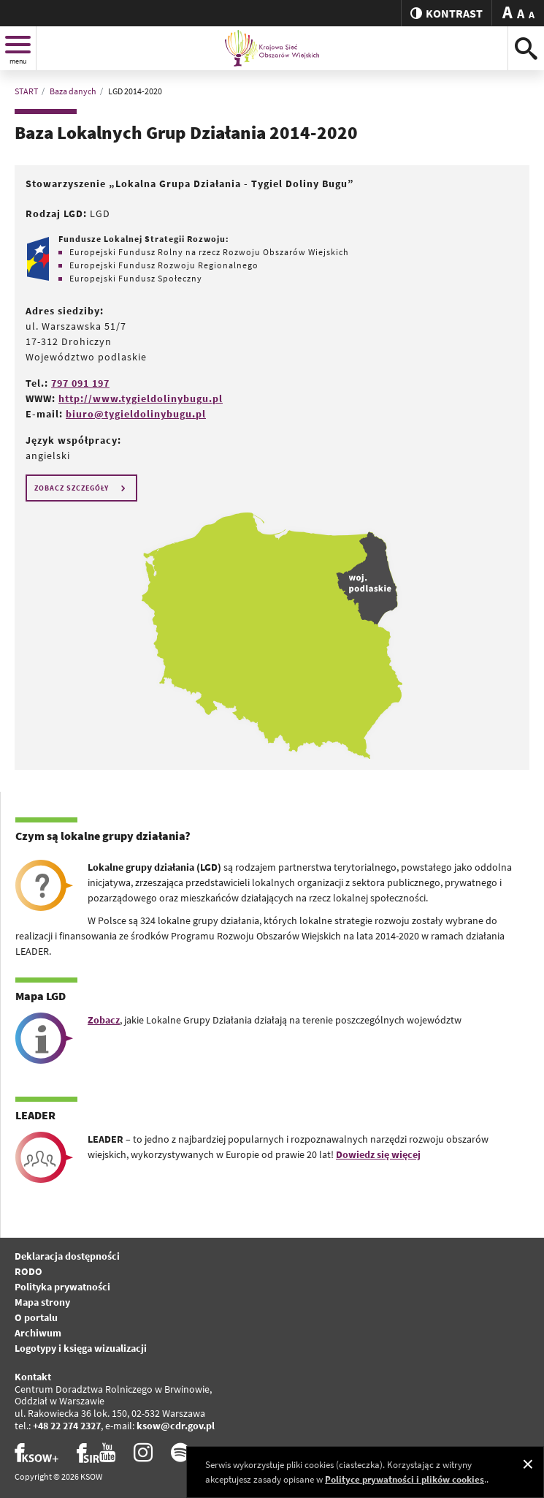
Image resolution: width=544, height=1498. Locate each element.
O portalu (36, 1317)
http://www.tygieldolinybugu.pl (140, 398)
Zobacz (104, 1019)
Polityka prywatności (62, 1286)
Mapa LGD (40, 995)
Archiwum (38, 1332)
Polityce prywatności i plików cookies (404, 1479)
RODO (28, 1271)
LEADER (35, 1115)
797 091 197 (80, 383)
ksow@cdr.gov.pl (176, 1425)
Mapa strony (42, 1302)
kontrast (446, 13)
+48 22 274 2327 (67, 1425)
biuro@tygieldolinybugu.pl (136, 413)
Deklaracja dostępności (67, 1256)
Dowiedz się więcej (378, 1154)
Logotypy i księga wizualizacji (81, 1348)
